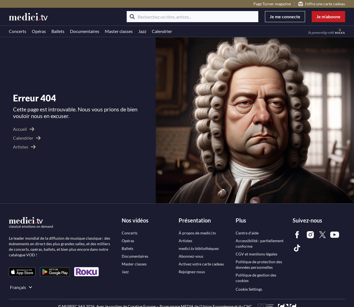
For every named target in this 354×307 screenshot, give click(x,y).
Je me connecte (285, 16)
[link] (22, 267)
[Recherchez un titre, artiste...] (192, 16)
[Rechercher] (132, 16)
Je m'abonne (328, 16)
